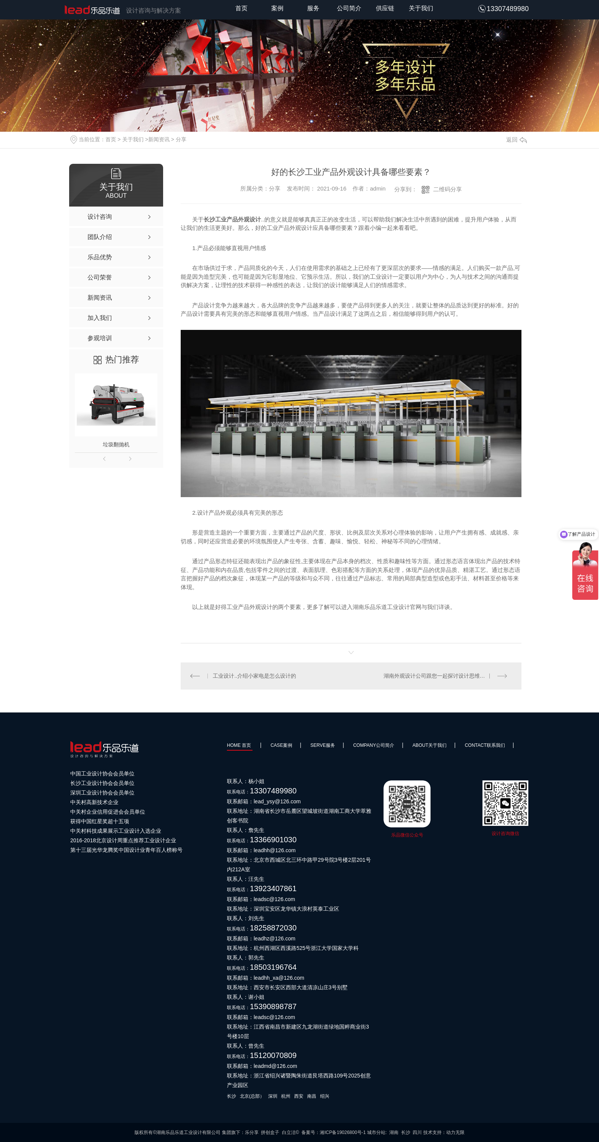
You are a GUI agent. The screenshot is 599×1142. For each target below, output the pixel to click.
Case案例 (281, 745)
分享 (181, 139)
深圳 (272, 1096)
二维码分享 (447, 189)
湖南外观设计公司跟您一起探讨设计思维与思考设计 (445, 676)
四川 (417, 1132)
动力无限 (455, 1132)
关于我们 (421, 8)
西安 (298, 1096)
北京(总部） (252, 1096)
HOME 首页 (240, 745)
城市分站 (376, 1132)
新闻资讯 (159, 139)
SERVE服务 (322, 745)
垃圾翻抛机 (116, 444)
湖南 (393, 1132)
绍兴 (324, 1096)
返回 (516, 139)
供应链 (385, 8)
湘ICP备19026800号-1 (343, 1132)
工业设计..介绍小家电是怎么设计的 (254, 676)
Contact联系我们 (485, 745)
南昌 (311, 1096)
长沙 (231, 1096)
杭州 (285, 1096)
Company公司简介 (373, 745)
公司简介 (349, 8)
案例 (277, 8)
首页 (241, 8)
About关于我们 (430, 745)
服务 (313, 8)
